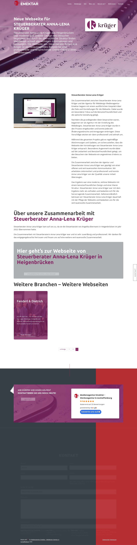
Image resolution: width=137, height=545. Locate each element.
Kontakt (135, 272)
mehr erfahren (26, 335)
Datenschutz (106, 540)
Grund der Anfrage (28, 488)
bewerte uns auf (90, 411)
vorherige (63, 349)
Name (72, 464)
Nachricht (24, 498)
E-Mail (23, 474)
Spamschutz (25, 523)
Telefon (72, 474)
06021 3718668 (82, 533)
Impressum (113, 540)
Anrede (24, 464)
